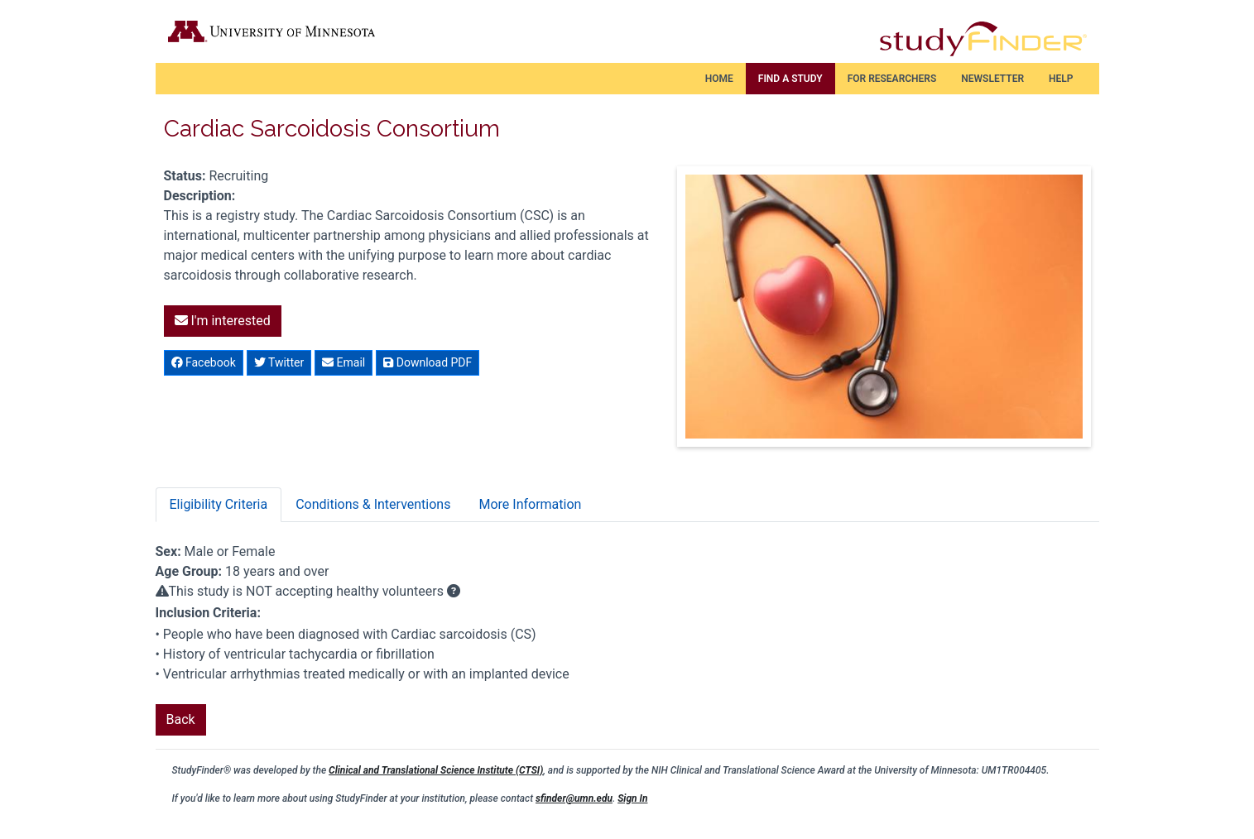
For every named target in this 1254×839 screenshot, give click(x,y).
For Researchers (892, 78)
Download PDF (427, 362)
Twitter (279, 362)
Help (1061, 78)
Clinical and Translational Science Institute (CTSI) (436, 770)
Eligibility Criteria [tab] (219, 504)
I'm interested (223, 320)
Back (180, 719)
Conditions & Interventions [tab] (372, 504)
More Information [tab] (529, 504)
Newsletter (992, 78)
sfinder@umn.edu (574, 798)
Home (719, 78)
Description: (200, 196)
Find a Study (790, 78)
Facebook (203, 362)
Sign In (632, 798)
